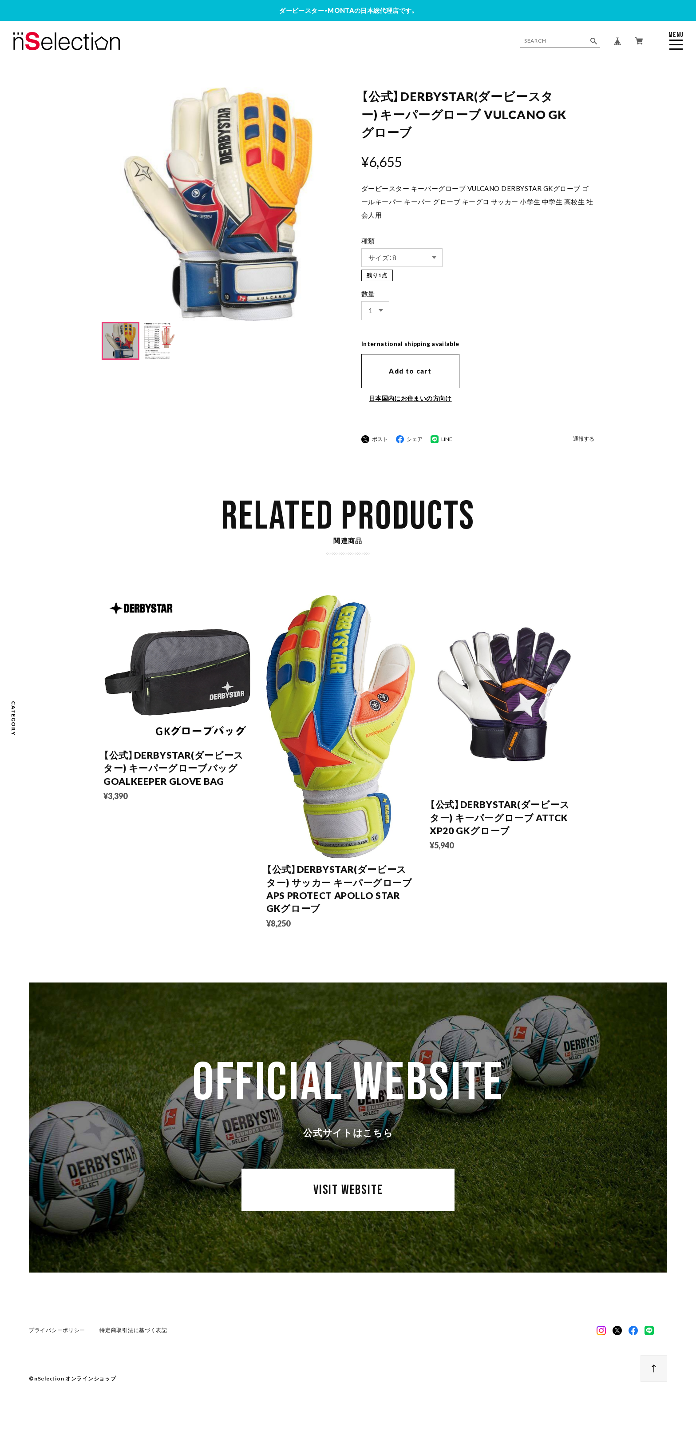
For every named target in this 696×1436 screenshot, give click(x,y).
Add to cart (410, 371)
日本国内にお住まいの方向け (410, 398)
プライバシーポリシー (58, 1339)
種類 (368, 241)
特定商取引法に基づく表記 (133, 1339)
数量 (368, 294)
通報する (583, 439)
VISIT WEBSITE (348, 1205)
